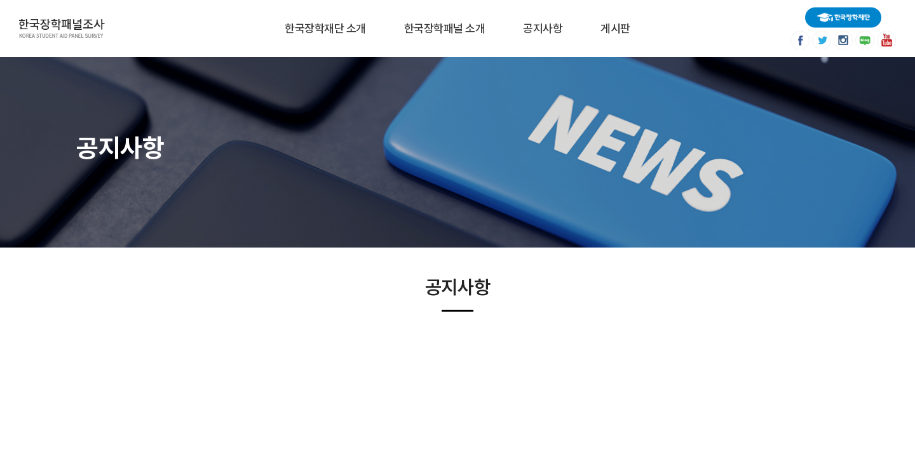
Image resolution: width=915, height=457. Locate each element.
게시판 (615, 28)
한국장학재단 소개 (325, 28)
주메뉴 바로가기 (0, 0)
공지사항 (542, 28)
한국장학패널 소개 (444, 28)
